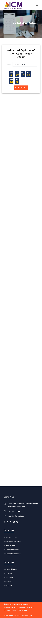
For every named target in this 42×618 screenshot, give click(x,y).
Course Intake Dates (13, 541)
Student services (12, 550)
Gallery (8, 582)
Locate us (9, 577)
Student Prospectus (13, 554)
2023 (9, 64)
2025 (24, 64)
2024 (16, 64)
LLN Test (9, 573)
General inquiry (11, 537)
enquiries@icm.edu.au (16, 516)
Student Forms (11, 569)
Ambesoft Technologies (23, 616)
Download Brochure (21, 88)
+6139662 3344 (14, 511)
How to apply (10, 546)
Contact (8, 586)
